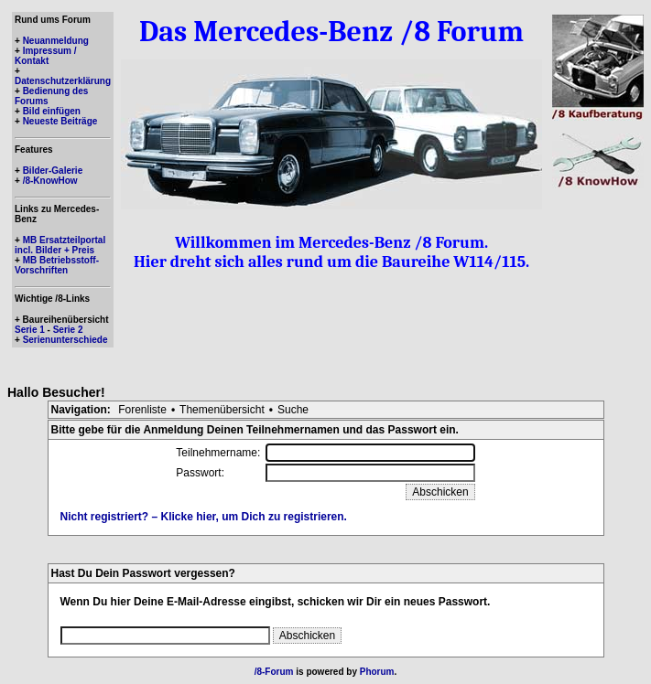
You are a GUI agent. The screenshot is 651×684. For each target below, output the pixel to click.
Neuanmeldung (56, 41)
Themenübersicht (222, 409)
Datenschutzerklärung (63, 81)
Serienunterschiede (65, 340)
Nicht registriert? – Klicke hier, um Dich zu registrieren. (203, 516)
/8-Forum (274, 672)
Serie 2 (68, 330)
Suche (293, 409)
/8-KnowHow (50, 181)
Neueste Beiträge (60, 121)
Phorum (377, 672)
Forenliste (142, 409)
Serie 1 (30, 330)
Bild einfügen (52, 111)
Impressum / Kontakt (46, 56)
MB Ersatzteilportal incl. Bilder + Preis (60, 245)
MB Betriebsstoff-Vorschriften (57, 265)
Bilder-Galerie (53, 171)
